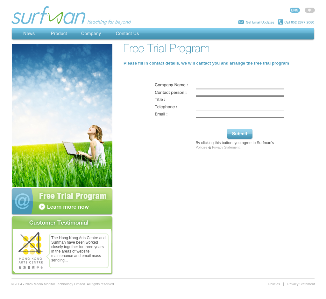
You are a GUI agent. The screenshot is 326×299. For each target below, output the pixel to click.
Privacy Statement (225, 147)
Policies (202, 147)
